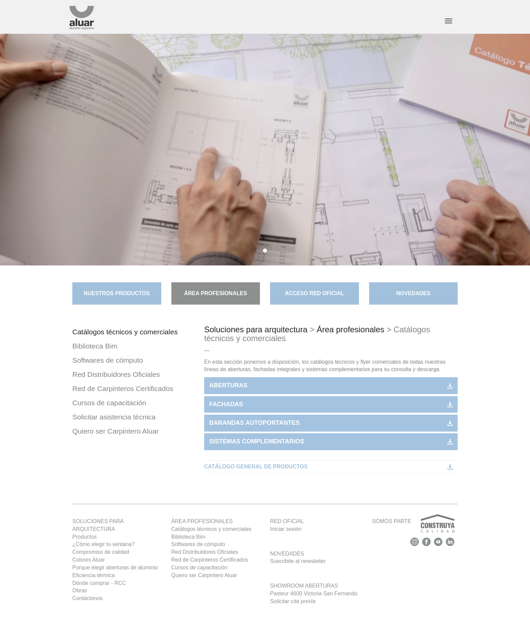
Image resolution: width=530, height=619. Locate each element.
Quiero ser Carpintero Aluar (115, 431)
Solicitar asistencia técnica (113, 417)
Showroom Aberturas (304, 586)
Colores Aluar (88, 560)
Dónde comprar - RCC (99, 583)
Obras (79, 590)
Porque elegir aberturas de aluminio (115, 567)
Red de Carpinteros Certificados (122, 388)
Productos (84, 537)
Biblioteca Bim (94, 346)
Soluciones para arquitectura (256, 329)
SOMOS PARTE (413, 525)
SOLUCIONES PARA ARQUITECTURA (97, 525)
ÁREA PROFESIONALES (215, 293)
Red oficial (287, 521)
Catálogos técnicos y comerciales (125, 332)
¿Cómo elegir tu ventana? (103, 544)
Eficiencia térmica (93, 575)
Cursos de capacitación (109, 403)
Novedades (413, 293)
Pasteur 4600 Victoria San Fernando (314, 597)
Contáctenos (87, 598)
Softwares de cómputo (107, 360)
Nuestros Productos (117, 293)
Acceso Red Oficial (314, 293)
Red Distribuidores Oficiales (116, 374)
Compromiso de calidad (100, 552)
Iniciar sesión (286, 529)
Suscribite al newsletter (298, 561)
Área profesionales (350, 329)
